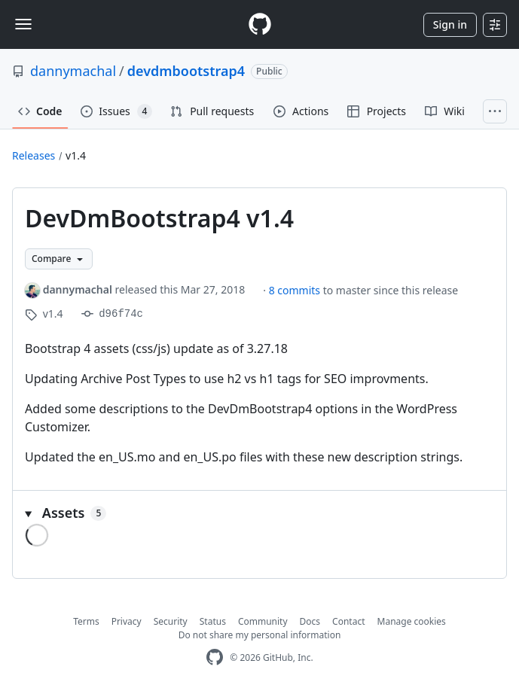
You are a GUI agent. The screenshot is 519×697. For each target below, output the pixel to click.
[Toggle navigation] (23, 24)
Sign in (450, 24)
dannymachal (73, 71)
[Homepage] (260, 24)
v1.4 (76, 155)
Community (263, 621)
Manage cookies (411, 621)
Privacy (126, 621)
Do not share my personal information (260, 635)
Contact (348, 621)
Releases (33, 155)
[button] (259, 513)
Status (213, 621)
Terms (86, 621)
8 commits (296, 290)
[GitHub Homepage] (215, 657)
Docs (310, 621)
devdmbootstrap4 (186, 71)
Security (171, 621)
